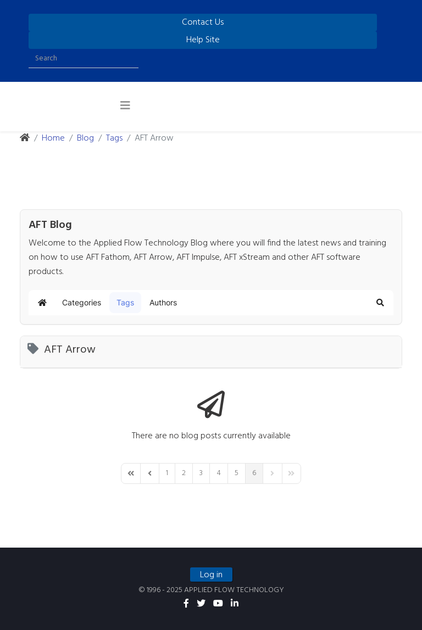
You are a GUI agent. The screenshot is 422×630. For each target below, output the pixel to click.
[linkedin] (234, 604)
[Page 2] (184, 473)
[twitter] (201, 604)
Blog (85, 138)
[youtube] (218, 604)
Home (53, 138)
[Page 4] (218, 473)
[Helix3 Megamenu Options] (125, 106)
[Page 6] (254, 473)
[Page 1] (167, 473)
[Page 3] (201, 473)
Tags (114, 138)
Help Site (203, 40)
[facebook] (186, 604)
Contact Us (203, 22)
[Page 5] (236, 473)
